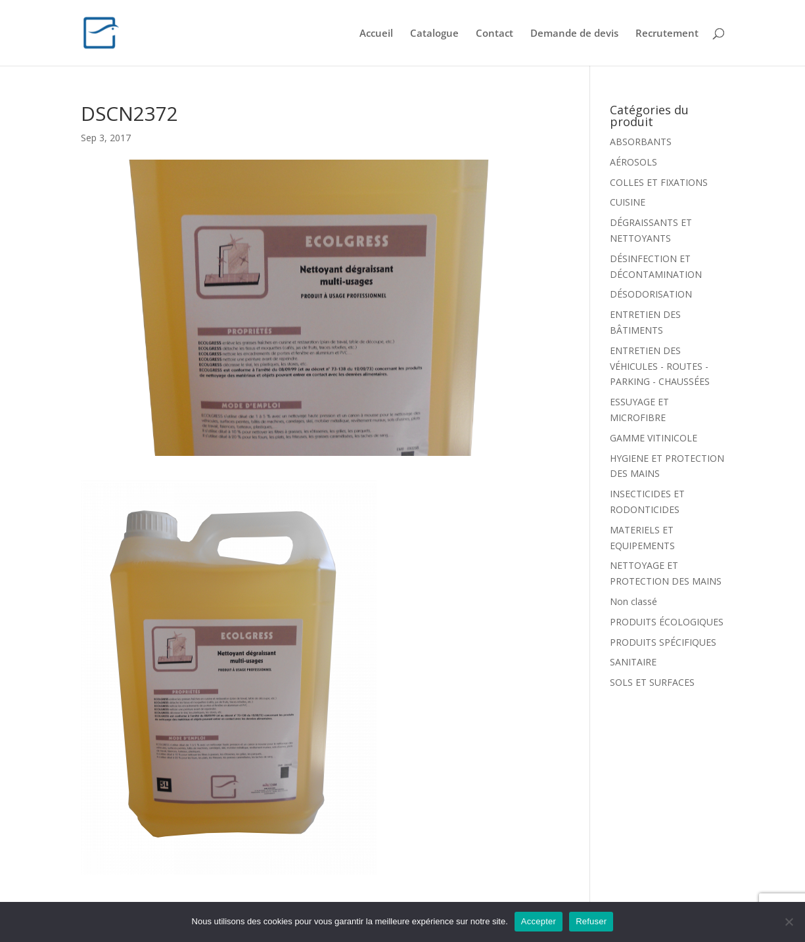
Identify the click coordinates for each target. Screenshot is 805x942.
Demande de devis (574, 33)
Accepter (538, 921)
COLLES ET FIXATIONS (659, 182)
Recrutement (667, 33)
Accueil (376, 33)
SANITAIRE (633, 662)
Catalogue (434, 33)
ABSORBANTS (641, 141)
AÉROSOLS (633, 162)
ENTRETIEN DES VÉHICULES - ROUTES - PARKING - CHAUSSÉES (660, 366)
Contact (494, 33)
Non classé (633, 601)
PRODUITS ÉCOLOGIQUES (667, 622)
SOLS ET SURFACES (652, 682)
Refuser (591, 921)
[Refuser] (788, 921)
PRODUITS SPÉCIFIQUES (663, 642)
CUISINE (627, 202)
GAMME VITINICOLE (653, 438)
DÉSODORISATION (651, 294)
